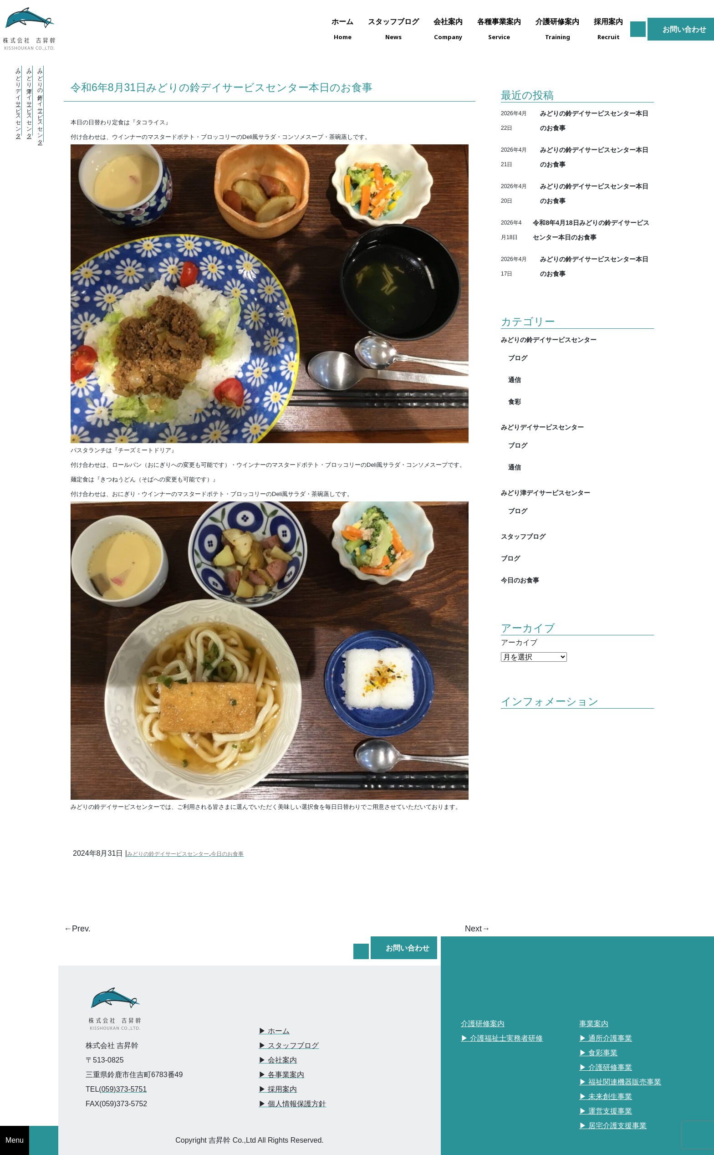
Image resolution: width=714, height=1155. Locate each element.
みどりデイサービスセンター (542, 427)
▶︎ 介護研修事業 (605, 1067)
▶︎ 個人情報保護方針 (292, 1104)
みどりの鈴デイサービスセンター (168, 854)
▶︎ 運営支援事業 (605, 1111)
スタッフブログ (523, 536)
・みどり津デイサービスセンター (29, 101)
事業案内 (593, 1023)
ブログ (517, 357)
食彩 (514, 401)
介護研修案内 (483, 1023)
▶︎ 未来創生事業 (605, 1096)
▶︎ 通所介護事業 (605, 1038)
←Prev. (77, 928)
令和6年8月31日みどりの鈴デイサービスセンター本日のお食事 (221, 87)
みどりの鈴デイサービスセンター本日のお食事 (594, 120)
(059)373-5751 (123, 1089)
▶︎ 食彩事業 (598, 1053)
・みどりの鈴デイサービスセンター (40, 104)
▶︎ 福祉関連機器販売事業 (620, 1082)
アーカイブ (519, 642)
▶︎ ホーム (274, 1031)
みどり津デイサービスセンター (545, 492)
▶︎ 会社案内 (278, 1060)
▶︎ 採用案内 (278, 1089)
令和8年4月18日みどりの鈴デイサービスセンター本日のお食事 (591, 229)
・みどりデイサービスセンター (18, 101)
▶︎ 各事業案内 (281, 1074)
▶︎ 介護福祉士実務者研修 (502, 1038)
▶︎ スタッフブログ (289, 1045)
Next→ (477, 928)
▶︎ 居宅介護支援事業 (613, 1125)
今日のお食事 (227, 854)
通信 (514, 379)
